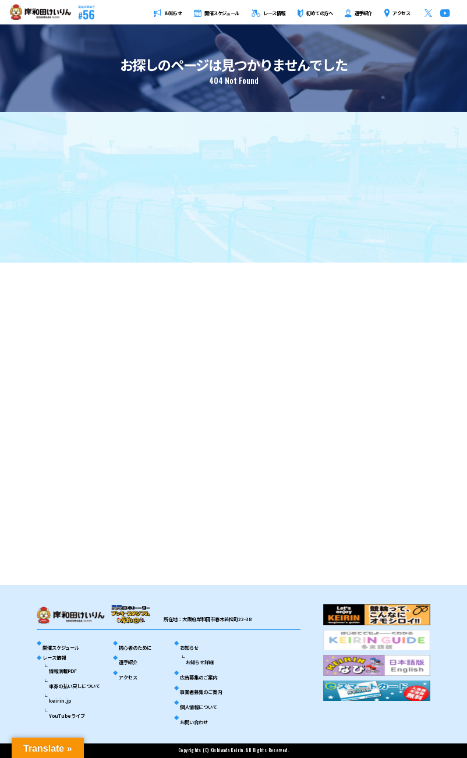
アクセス (128, 677)
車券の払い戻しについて (74, 685)
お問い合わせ (194, 721)
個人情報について (198, 706)
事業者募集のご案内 (201, 691)
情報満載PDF (63, 670)
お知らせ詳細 (200, 661)
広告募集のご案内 (198, 677)
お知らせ (189, 647)
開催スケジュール (61, 647)
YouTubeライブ (67, 715)
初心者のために (135, 647)
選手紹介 (128, 661)
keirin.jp (60, 700)
